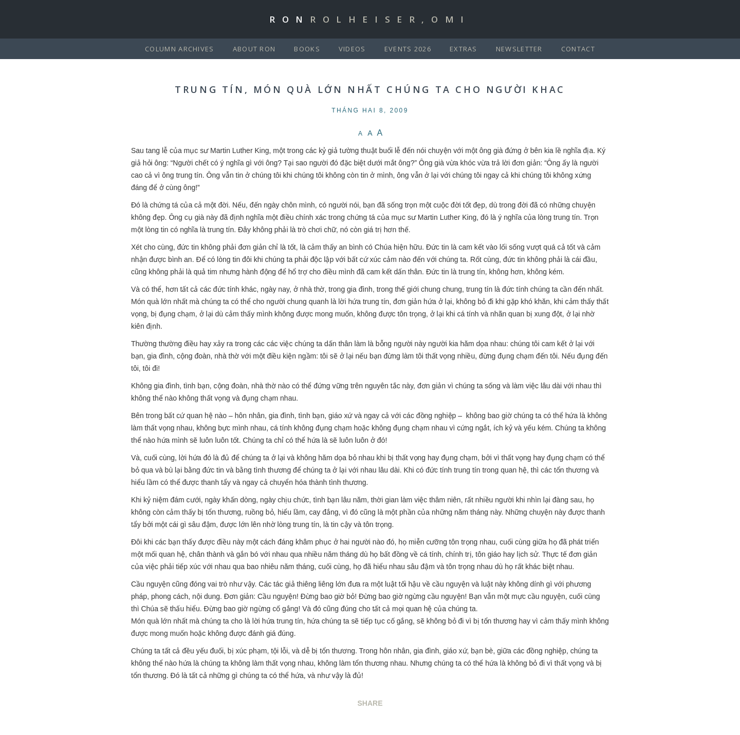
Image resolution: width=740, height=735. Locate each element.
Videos (352, 48)
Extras (463, 48)
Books (307, 48)
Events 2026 (407, 48)
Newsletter (519, 48)
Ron (370, 19)
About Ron (254, 48)
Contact (578, 48)
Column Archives (179, 48)
